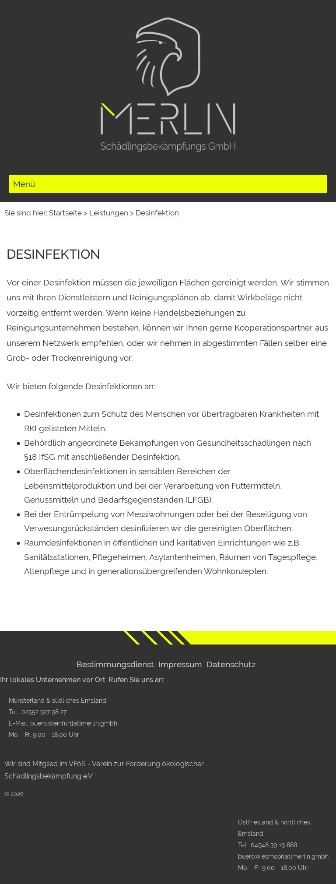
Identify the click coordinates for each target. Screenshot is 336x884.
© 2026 (14, 794)
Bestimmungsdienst (115, 664)
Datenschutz (231, 664)
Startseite (65, 212)
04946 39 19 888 (274, 845)
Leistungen (108, 212)
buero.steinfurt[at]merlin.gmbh (73, 723)
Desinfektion (157, 212)
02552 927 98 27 (43, 711)
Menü (24, 184)
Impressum (180, 664)
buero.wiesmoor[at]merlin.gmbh (283, 856)
